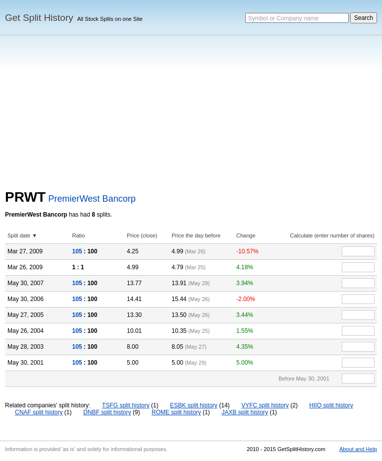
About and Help (358, 449)
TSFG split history (125, 405)
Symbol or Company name (283, 18)
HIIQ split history (331, 405)
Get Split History (39, 17)
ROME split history (176, 412)
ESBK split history (193, 405)
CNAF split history (39, 412)
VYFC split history (264, 405)
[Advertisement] (191, 114)
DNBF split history (107, 412)
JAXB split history (244, 412)
